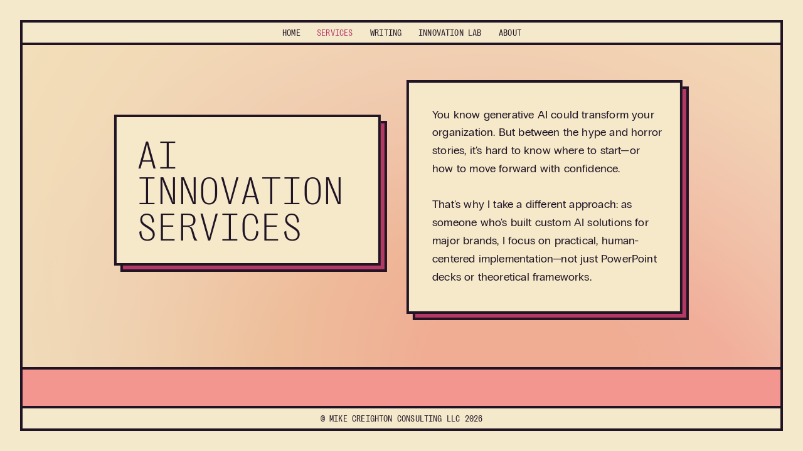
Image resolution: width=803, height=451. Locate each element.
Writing (386, 33)
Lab (450, 33)
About (510, 33)
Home (291, 33)
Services (335, 33)
